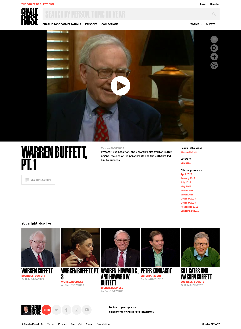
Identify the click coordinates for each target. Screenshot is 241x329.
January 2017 (188, 178)
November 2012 (189, 206)
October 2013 (188, 198)
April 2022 (186, 174)
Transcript (214, 39)
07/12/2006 (80, 277)
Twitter (56, 310)
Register (215, 4)
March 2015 (187, 190)
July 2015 (186, 182)
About (89, 324)
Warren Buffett (189, 152)
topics (194, 24)
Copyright (76, 324)
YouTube (87, 310)
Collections (109, 24)
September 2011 (190, 211)
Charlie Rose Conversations (62, 24)
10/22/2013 (120, 280)
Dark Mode (214, 65)
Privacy (62, 324)
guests (211, 24)
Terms (50, 324)
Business (186, 163)
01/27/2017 (200, 277)
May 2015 (186, 186)
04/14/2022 (37, 274)
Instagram (77, 310)
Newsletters (103, 324)
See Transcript (41, 179)
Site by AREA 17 (211, 324)
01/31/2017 (156, 274)
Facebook (66, 310)
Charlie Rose (30, 17)
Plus (214, 56)
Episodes (91, 24)
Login (203, 4)
